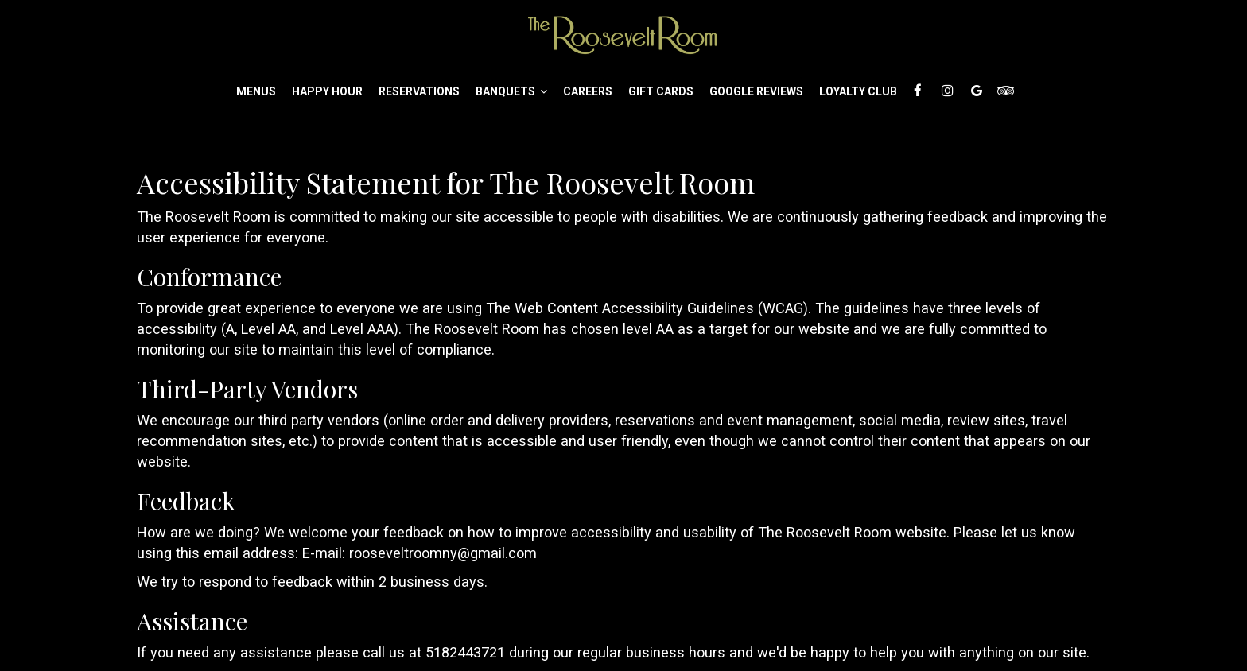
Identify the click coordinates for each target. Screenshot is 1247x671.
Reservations (419, 91)
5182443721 (465, 652)
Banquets (511, 91)
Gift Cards (660, 91)
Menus (256, 91)
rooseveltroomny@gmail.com (443, 553)
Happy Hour (327, 91)
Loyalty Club (858, 91)
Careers (587, 91)
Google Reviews (756, 91)
